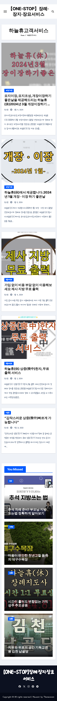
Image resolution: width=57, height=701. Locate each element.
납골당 (11, 573)
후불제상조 (9, 280)
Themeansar (49, 697)
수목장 (11, 527)
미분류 (7, 413)
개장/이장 (9, 91)
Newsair (36, 697)
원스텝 (6, 110)
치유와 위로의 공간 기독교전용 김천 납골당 (28, 649)
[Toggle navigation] (5, 11)
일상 (10, 481)
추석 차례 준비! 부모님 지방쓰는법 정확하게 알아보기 (27, 511)
